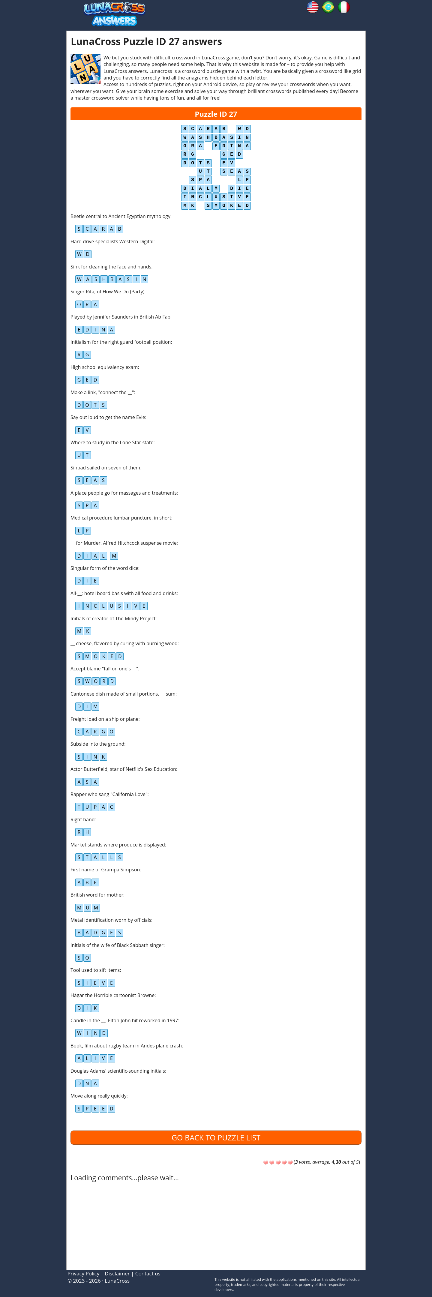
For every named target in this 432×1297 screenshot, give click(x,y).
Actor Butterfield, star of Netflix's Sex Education (123, 769)
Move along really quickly (98, 1095)
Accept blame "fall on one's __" (104, 668)
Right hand (82, 819)
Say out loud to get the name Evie (107, 417)
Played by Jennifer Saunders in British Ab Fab (120, 316)
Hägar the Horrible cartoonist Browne (112, 995)
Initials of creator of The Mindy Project (112, 618)
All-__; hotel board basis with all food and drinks (123, 593)
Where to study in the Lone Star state (111, 442)
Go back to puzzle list (216, 1137)
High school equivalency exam (104, 367)
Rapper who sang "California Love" (108, 794)
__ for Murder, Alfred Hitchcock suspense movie (123, 543)
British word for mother (96, 894)
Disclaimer (117, 1273)
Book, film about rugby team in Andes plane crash (126, 1045)
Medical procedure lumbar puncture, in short (120, 517)
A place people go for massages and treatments (123, 493)
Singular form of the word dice (104, 568)
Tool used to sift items (95, 970)
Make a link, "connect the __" (102, 392)
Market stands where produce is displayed (117, 844)
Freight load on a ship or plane (104, 719)
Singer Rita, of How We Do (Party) (107, 291)
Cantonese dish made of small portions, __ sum (123, 693)
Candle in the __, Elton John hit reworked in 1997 (124, 1020)
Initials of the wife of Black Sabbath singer (117, 945)
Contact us (147, 1273)
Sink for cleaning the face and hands (110, 266)
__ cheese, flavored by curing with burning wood (124, 643)
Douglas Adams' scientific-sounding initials (117, 1071)
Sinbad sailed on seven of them (105, 467)
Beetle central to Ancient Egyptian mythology (120, 216)
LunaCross (117, 1280)
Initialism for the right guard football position (120, 342)
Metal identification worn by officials (110, 920)
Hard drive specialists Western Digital (111, 241)
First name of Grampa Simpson (105, 869)
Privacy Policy (83, 1273)
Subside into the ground (97, 744)
